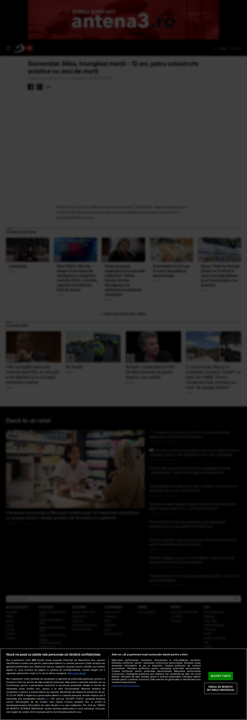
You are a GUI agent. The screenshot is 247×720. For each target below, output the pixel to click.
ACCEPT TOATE (221, 676)
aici (47, 698)
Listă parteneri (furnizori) (126, 686)
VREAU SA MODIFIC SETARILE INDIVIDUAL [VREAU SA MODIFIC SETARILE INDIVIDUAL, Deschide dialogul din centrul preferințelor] (220, 688)
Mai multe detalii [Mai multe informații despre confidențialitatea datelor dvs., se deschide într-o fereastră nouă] (77, 673)
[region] (123, 684)
